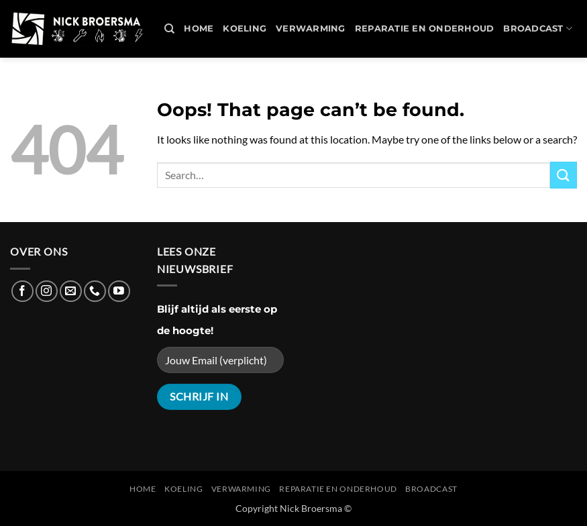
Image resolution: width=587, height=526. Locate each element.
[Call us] (95, 291)
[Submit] (563, 175)
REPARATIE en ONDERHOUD (424, 28)
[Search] (169, 29)
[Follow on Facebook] (22, 291)
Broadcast (537, 28)
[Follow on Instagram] (47, 291)
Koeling (244, 28)
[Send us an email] (71, 291)
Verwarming (310, 28)
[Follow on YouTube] (119, 291)
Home (198, 28)
